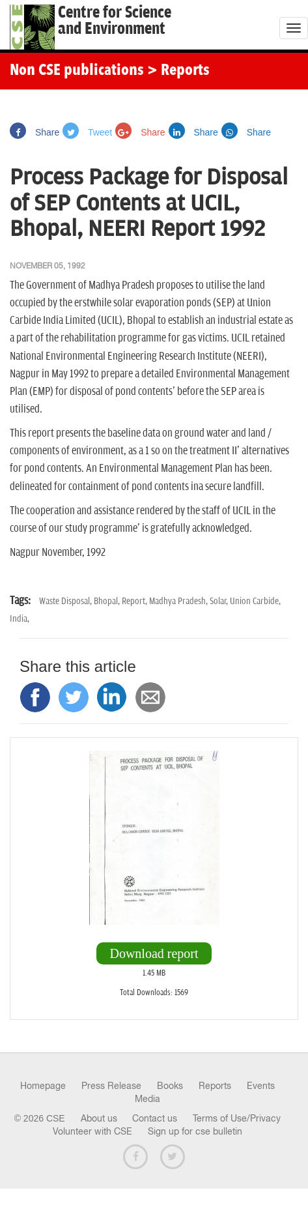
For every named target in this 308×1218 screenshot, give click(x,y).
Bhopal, (108, 601)
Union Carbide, (255, 601)
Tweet (87, 132)
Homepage (43, 1085)
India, (19, 618)
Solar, (220, 601)
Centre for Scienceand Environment (114, 20)
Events (261, 1085)
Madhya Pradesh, (179, 601)
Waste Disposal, (66, 601)
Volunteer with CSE (92, 1131)
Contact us (154, 1118)
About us (99, 1118)
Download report (153, 953)
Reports (215, 1085)
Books (170, 1085)
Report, (135, 601)
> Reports (178, 71)
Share (34, 132)
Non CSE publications (77, 71)
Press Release (111, 1085)
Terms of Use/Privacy (237, 1118)
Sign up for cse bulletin (195, 1131)
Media (147, 1099)
